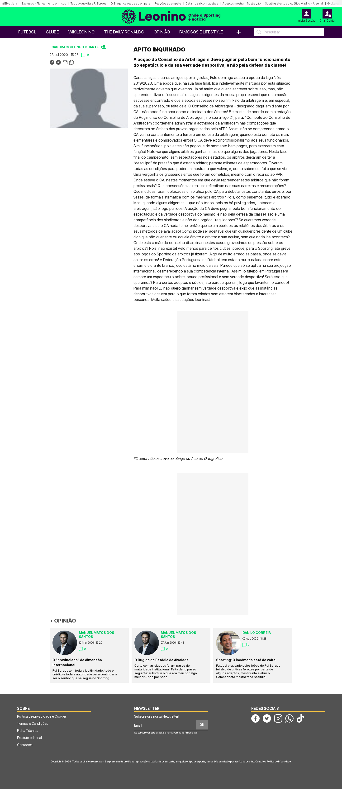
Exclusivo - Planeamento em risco (44, 3)
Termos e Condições (32, 723)
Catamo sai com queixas (201, 3)
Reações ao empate (168, 3)
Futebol (27, 31)
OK (202, 725)
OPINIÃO (162, 31)
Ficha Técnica (27, 731)
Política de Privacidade (185, 732)
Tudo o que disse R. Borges (88, 3)
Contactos (24, 745)
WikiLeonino (81, 31)
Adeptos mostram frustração (242, 3)
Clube (52, 31)
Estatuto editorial (29, 738)
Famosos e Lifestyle (201, 31)
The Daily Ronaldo (124, 31)
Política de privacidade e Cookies (41, 716)
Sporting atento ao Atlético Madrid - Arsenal (294, 3)
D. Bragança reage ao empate (130, 3)
